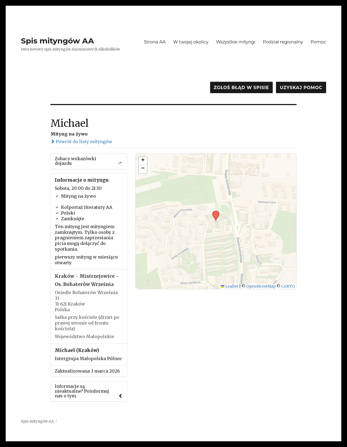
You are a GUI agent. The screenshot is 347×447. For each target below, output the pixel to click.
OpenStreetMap (261, 286)
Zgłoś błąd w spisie (241, 87)
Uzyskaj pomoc (301, 87)
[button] (214, 212)
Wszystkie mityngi (235, 42)
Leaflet (229, 286)
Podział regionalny (283, 42)
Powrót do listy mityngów (81, 141)
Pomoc (318, 42)
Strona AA (154, 42)
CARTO (288, 286)
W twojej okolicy (190, 42)
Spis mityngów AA (57, 40)
